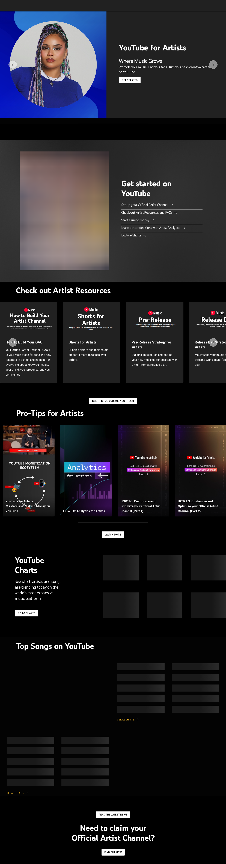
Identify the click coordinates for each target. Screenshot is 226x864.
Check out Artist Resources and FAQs (147, 212)
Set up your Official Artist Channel (145, 205)
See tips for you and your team (113, 401)
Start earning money (135, 220)
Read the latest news (113, 814)
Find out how (113, 852)
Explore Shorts (131, 235)
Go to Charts (26, 613)
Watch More (113, 534)
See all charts (125, 719)
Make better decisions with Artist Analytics (151, 228)
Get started (130, 80)
